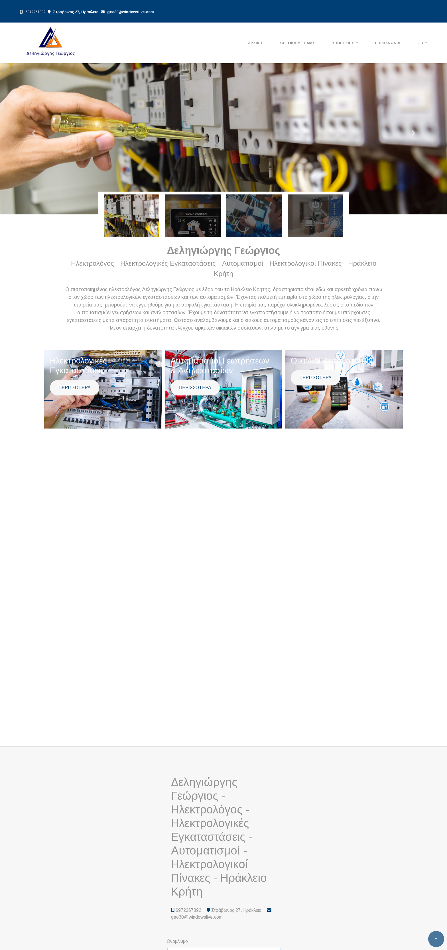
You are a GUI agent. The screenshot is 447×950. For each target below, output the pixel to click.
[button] (33, 132)
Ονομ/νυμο (177, 941)
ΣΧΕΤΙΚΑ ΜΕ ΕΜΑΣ (297, 43)
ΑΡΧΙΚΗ (255, 43)
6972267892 (35, 12)
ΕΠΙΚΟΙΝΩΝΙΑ (387, 43)
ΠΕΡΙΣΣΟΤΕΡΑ (74, 387)
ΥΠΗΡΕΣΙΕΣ (343, 43)
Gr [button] (420, 43)
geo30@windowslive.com (130, 12)
